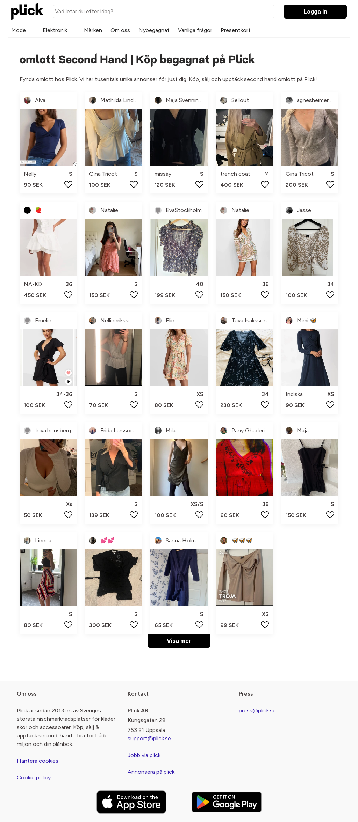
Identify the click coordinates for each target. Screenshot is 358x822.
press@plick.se (257, 710)
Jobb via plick (144, 755)
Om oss (120, 30)
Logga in (315, 11)
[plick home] (27, 11)
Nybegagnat (154, 30)
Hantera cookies (37, 760)
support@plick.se (149, 738)
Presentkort (236, 30)
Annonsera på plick (151, 772)
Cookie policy (34, 777)
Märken (93, 30)
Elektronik (55, 30)
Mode (18, 30)
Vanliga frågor (195, 30)
